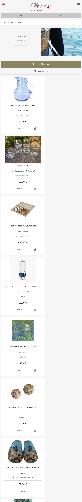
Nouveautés (41, 71)
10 (61, 302)
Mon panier (26, 482)
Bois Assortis (21, 171)
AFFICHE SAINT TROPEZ (61, 286)
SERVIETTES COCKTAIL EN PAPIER (21, 226)
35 (21, 423)
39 (21, 302)
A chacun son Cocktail (61, 352)
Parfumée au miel (61, 231)
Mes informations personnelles (31, 487)
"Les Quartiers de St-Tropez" (61, 110)
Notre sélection (41, 64)
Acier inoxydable (61, 171)
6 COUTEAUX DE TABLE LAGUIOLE (21, 165)
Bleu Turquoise (61, 413)
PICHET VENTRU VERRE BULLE (21, 105)
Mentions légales (46, 471)
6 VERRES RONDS (61, 105)
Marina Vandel (61, 292)
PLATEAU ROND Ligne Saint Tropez (21, 347)
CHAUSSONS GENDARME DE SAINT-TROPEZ (21, 286)
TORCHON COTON (61, 407)
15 (61, 423)
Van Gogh (21, 231)
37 (61, 242)
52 (61, 181)
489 (21, 181)
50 (61, 121)
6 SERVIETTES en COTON (61, 347)
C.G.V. (32, 471)
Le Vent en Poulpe (21, 413)
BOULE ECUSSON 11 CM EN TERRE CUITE (60, 226)
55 (21, 363)
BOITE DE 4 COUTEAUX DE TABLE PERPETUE (61, 166)
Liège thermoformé (21, 352)
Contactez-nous (8, 482)
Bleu (21, 292)
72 (21, 121)
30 (61, 363)
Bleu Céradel (21, 110)
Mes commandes (8, 487)
